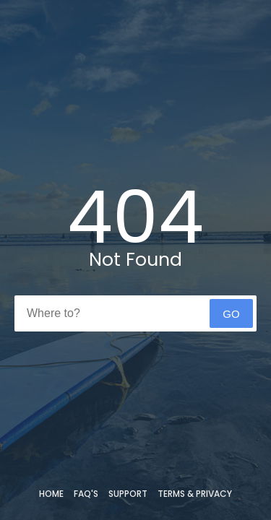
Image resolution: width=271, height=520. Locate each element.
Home (51, 494)
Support (127, 494)
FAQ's (86, 494)
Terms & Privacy (195, 494)
